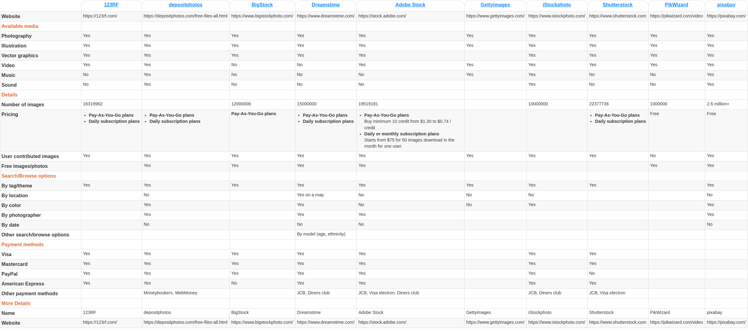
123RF (111, 4)
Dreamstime (326, 4)
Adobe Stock (410, 4)
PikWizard (676, 4)
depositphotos (185, 4)
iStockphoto (557, 4)
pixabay (726, 4)
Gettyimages (495, 4)
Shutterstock (618, 4)
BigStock (262, 4)
